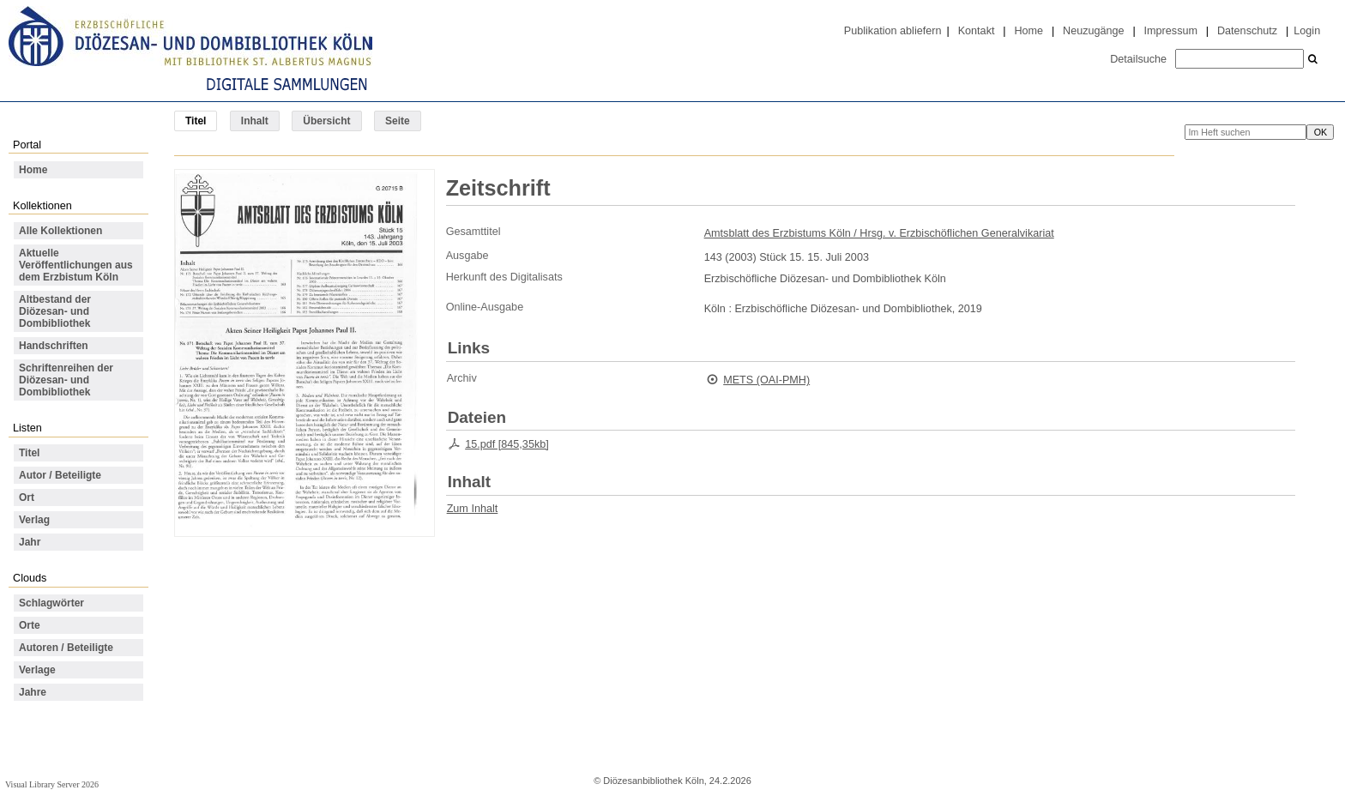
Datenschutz (1247, 31)
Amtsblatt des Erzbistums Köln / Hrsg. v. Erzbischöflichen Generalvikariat (879, 233)
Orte (29, 625)
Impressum (1170, 31)
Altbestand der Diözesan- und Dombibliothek (55, 311)
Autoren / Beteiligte (66, 648)
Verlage (37, 670)
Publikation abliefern (893, 31)
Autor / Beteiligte (60, 475)
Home (1028, 31)
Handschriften (53, 346)
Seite (397, 121)
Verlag (34, 520)
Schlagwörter (51, 603)
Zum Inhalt (472, 509)
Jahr (29, 542)
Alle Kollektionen (60, 231)
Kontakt (976, 31)
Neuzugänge (1094, 31)
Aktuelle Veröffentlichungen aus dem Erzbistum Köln (76, 265)
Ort (26, 497)
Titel (29, 453)
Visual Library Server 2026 (52, 784)
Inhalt (254, 121)
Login (1307, 31)
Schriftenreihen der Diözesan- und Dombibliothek (66, 380)
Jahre (32, 692)
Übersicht (326, 121)
